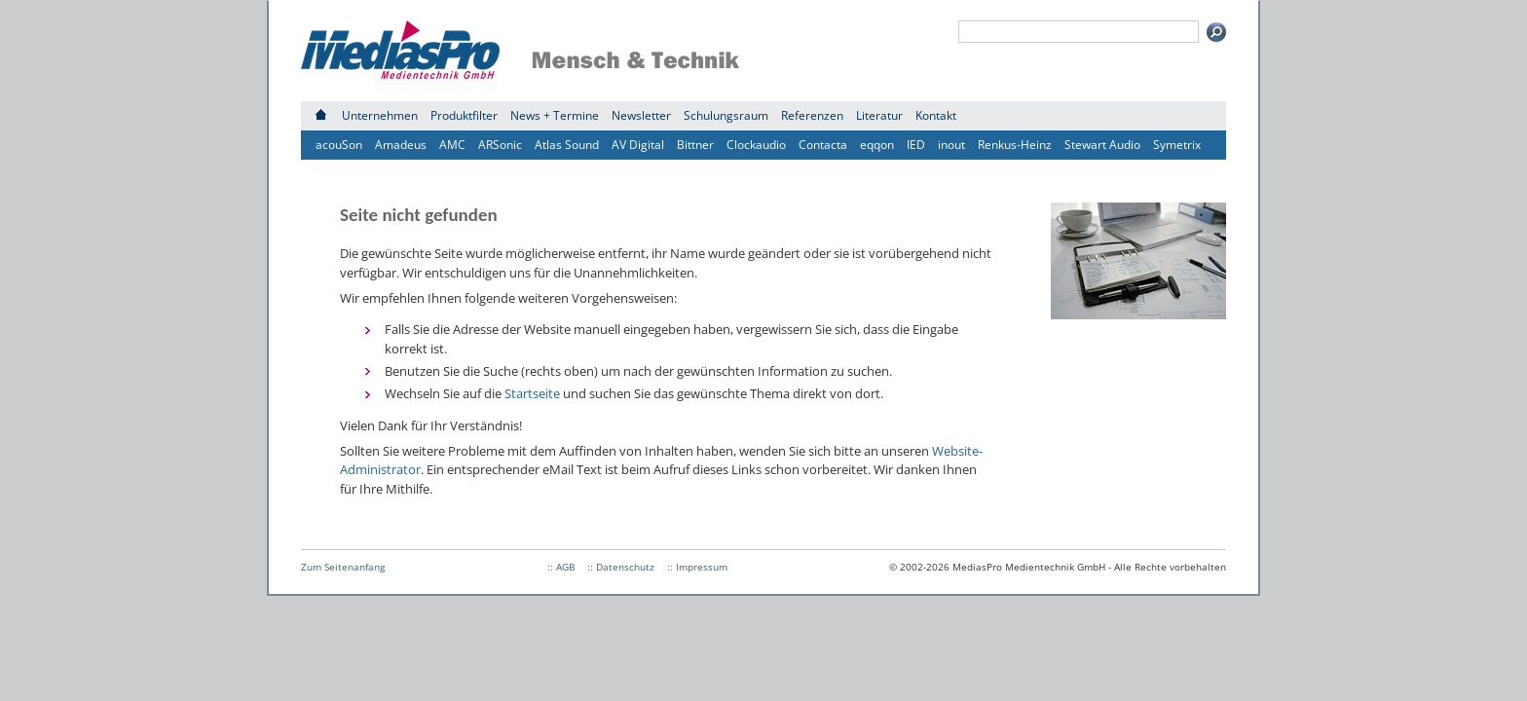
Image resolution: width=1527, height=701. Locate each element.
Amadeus (401, 144)
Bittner (695, 144)
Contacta (823, 144)
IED (916, 144)
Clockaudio (756, 144)
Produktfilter (464, 115)
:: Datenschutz (620, 566)
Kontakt (935, 115)
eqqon (877, 144)
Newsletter (641, 115)
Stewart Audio (1102, 144)
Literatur (879, 115)
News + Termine (554, 115)
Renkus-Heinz (1015, 144)
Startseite (532, 393)
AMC (452, 144)
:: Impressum (697, 566)
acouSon (339, 144)
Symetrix (1177, 144)
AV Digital (638, 144)
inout (951, 144)
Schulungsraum (726, 115)
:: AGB (561, 566)
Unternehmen (380, 115)
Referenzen (812, 115)
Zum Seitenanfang (343, 566)
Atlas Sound (567, 144)
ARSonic (500, 144)
